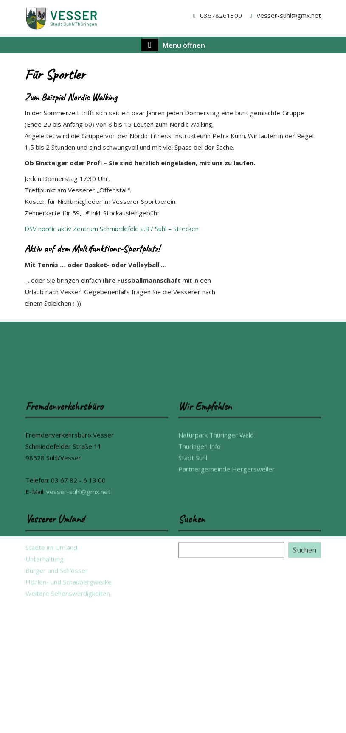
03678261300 (216, 15)
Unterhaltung (44, 699)
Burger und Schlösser (56, 710)
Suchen (304, 690)
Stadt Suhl (192, 598)
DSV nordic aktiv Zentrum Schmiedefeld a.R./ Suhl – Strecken (112, 228)
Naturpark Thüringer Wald (216, 575)
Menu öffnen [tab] (173, 45)
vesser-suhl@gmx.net (284, 15)
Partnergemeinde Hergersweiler (226, 609)
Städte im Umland (51, 687)
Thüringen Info (199, 586)
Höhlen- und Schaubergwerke (68, 722)
